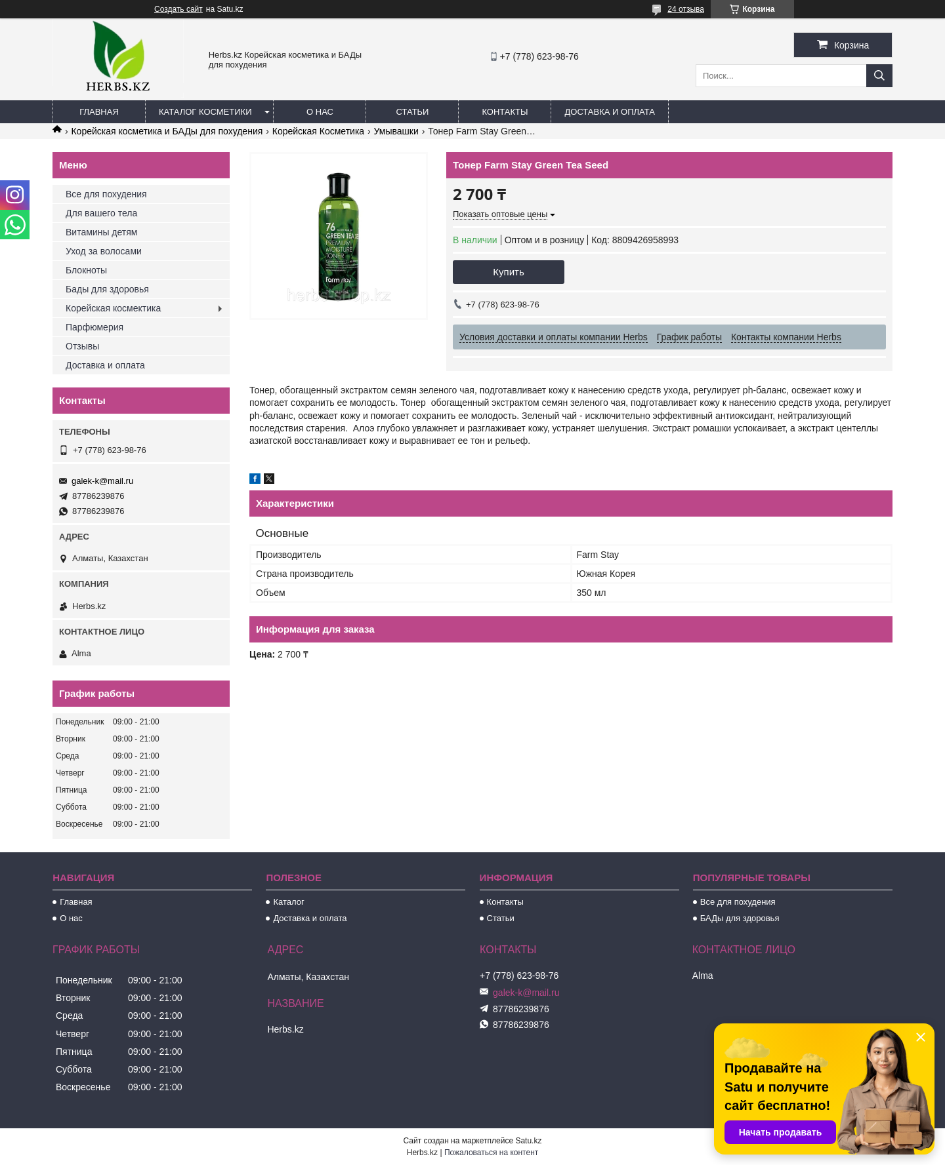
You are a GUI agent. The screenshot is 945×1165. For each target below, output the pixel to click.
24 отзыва (685, 9)
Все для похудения (106, 194)
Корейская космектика (113, 308)
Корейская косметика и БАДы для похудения (166, 131)
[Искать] (879, 75)
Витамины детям (101, 232)
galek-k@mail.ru (102, 481)
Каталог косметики (205, 112)
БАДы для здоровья (740, 918)
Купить (508, 271)
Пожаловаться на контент (491, 1152)
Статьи (412, 112)
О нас (319, 112)
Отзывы (82, 346)
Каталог (288, 902)
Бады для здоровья (107, 289)
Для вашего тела (101, 213)
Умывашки (396, 131)
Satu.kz (528, 1140)
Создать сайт (178, 9)
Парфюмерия (94, 327)
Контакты (505, 112)
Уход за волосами (104, 251)
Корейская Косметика (318, 131)
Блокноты (86, 270)
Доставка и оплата (609, 112)
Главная (99, 112)
